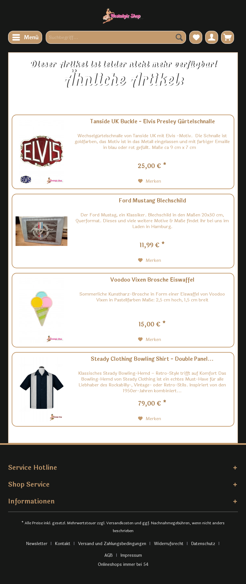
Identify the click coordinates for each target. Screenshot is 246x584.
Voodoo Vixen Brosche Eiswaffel (152, 280)
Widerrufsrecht (168, 544)
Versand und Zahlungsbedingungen (112, 544)
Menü (25, 37)
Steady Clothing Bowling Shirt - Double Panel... (152, 359)
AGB (108, 555)
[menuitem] (25, 37)
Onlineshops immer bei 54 (123, 564)
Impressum (131, 555)
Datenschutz (203, 544)
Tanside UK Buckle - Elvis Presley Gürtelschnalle (152, 122)
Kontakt (62, 544)
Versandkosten (120, 523)
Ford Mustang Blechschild (152, 201)
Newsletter (36, 544)
